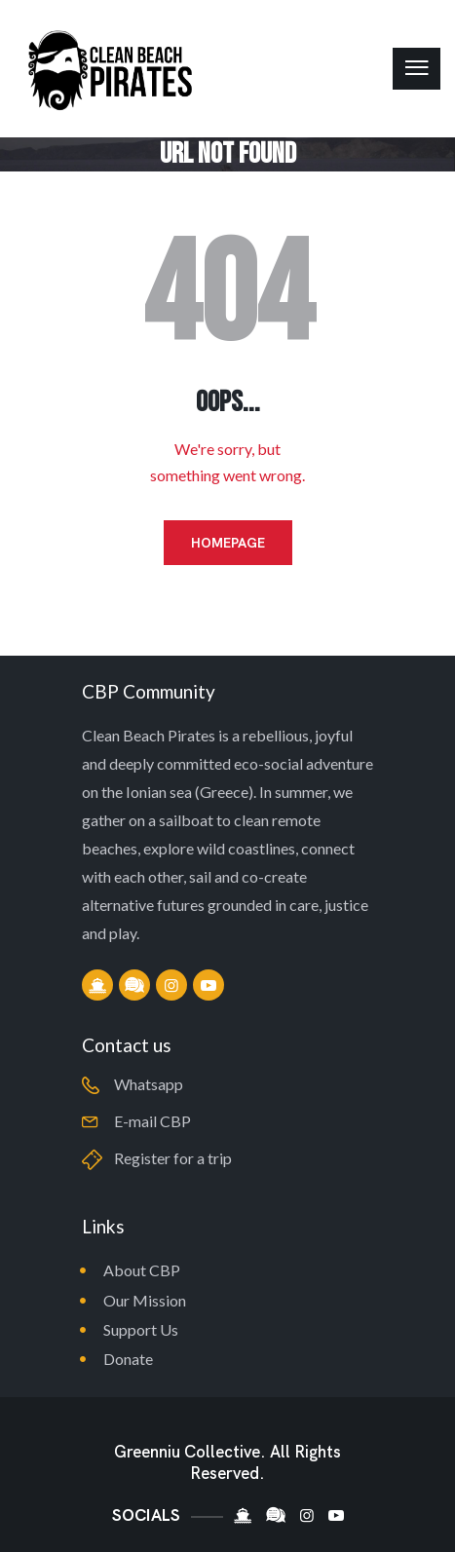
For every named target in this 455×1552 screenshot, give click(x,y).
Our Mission (144, 1300)
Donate (128, 1358)
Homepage (228, 542)
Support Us (140, 1329)
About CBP (141, 1270)
